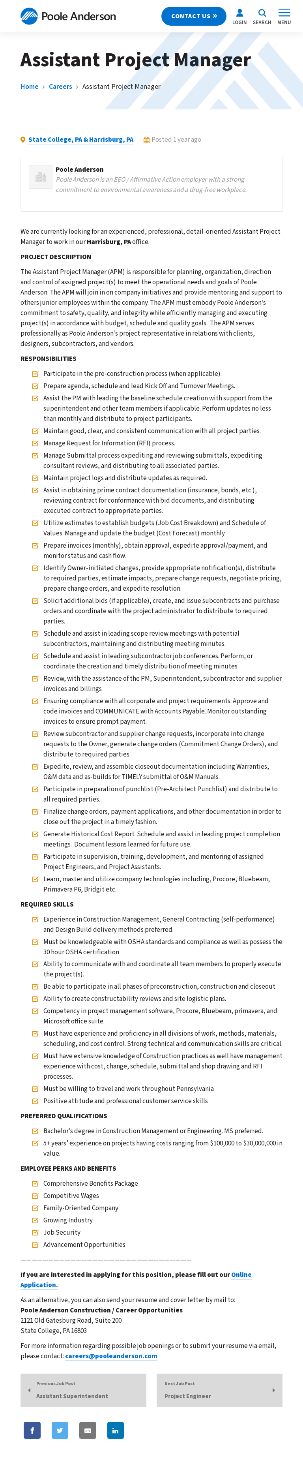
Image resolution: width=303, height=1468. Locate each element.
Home (30, 87)
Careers (60, 87)
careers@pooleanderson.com (111, 1356)
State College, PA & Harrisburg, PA (80, 140)
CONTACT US (191, 16)
